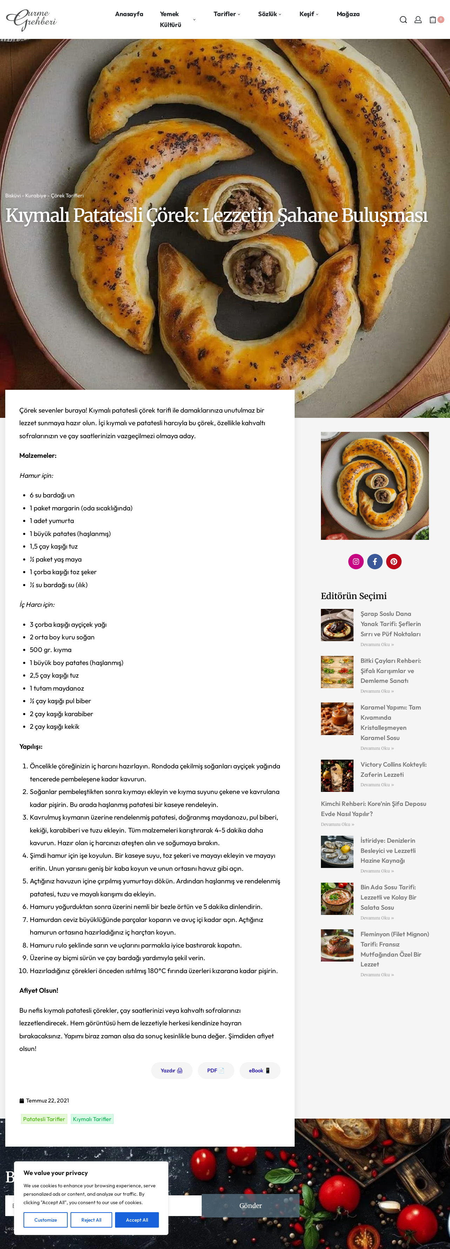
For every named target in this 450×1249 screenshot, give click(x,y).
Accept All (137, 1220)
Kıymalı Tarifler (92, 1119)
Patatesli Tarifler (44, 1119)
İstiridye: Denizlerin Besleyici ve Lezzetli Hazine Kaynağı (388, 850)
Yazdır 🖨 (172, 1070)
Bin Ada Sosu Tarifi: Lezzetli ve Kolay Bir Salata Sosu (389, 897)
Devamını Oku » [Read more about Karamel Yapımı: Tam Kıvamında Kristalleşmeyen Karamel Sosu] (377, 748)
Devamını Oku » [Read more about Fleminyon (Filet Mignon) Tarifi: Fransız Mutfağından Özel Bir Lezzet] (377, 974)
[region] (91, 1198)
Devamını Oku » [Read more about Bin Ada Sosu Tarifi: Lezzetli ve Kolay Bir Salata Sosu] (377, 918)
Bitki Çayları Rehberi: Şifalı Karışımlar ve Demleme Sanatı (391, 671)
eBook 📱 (260, 1070)
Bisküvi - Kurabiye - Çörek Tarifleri (44, 195)
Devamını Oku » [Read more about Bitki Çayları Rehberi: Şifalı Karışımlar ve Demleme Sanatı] (377, 691)
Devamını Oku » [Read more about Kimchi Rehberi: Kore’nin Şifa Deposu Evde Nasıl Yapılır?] (337, 824)
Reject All (91, 1220)
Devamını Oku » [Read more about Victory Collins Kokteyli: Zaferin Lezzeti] (377, 784)
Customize (45, 1220)
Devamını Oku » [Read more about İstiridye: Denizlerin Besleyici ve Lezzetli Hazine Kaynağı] (377, 871)
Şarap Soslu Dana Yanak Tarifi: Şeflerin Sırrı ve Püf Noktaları (391, 624)
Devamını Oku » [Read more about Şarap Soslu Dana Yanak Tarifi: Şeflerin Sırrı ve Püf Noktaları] (377, 644)
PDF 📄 (216, 1070)
